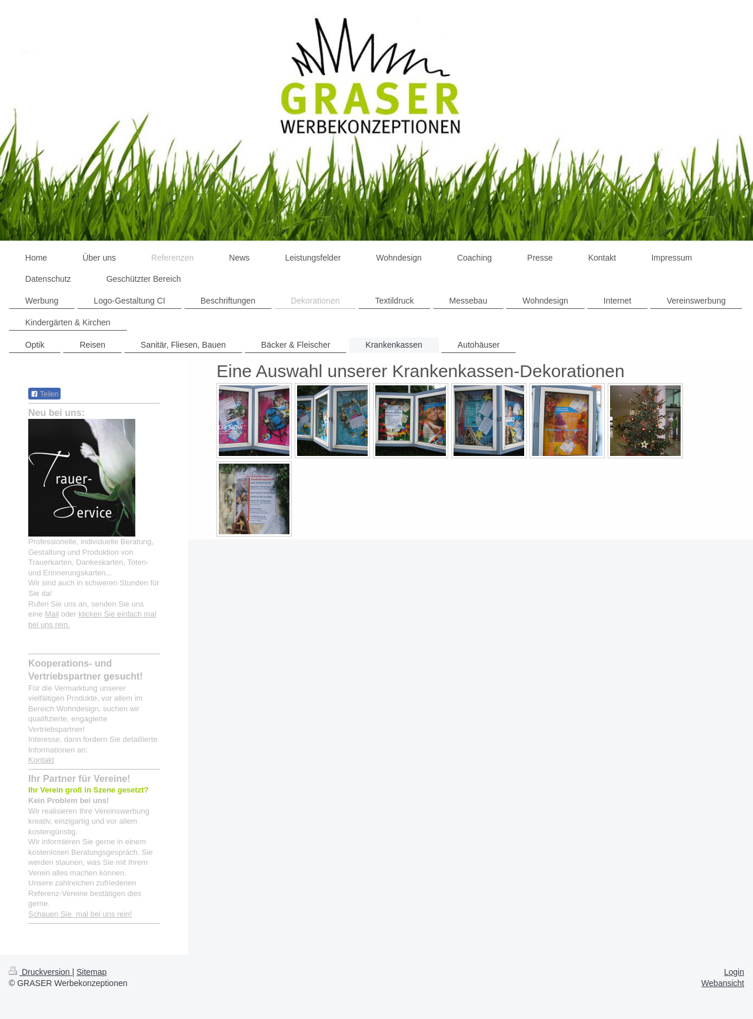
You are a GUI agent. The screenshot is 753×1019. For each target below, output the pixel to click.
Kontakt (41, 759)
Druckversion (40, 972)
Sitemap (91, 972)
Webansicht (722, 983)
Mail (52, 614)
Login (734, 972)
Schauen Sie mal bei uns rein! (80, 914)
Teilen (44, 394)
